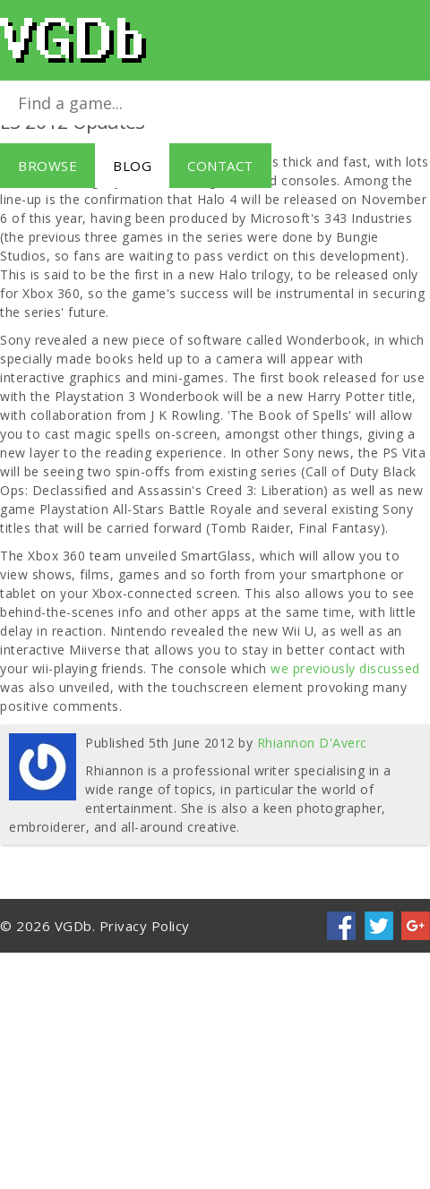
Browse (47, 166)
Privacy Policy (144, 926)
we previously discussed (343, 668)
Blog (132, 166)
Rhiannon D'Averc (312, 742)
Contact (220, 166)
